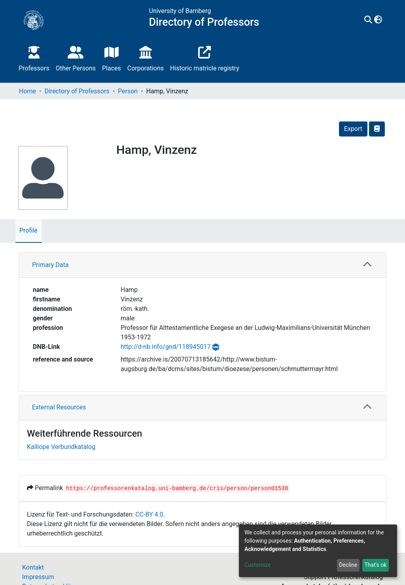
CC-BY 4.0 (149, 514)
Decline (348, 565)
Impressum (38, 577)
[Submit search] (368, 20)
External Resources (59, 407)
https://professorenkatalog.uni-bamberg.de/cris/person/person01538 (177, 488)
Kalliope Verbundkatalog (61, 447)
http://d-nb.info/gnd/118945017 (165, 346)
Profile (28, 230)
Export (353, 129)
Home (27, 91)
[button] (378, 20)
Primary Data (50, 265)
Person (128, 91)
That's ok (375, 565)
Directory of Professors (76, 91)
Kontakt (33, 567)
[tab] (202, 265)
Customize (257, 565)
